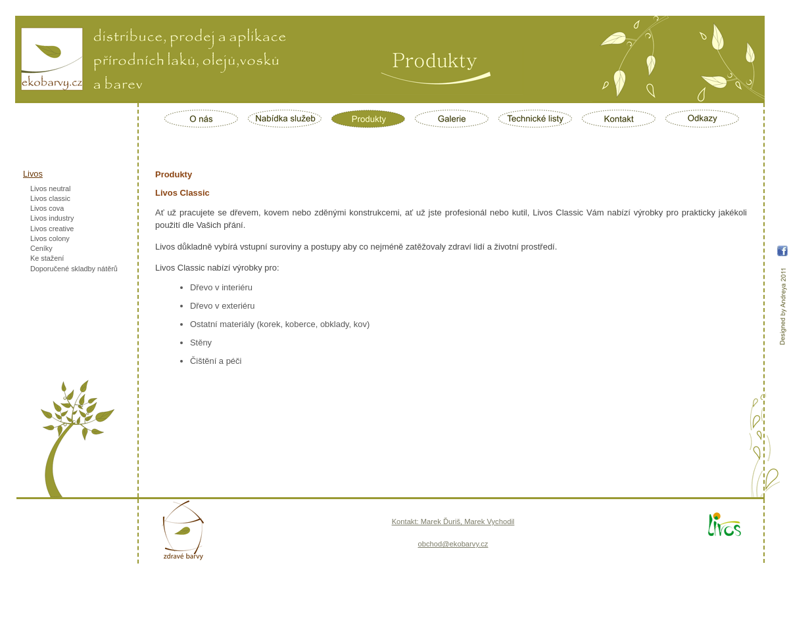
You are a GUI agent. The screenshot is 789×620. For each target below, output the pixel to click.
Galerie (451, 118)
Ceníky (41, 248)
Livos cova (47, 208)
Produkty (368, 118)
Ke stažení (47, 258)
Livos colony (50, 238)
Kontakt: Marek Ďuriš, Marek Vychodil (453, 521)
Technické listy (535, 118)
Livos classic (50, 198)
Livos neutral (50, 188)
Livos (33, 174)
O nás (201, 118)
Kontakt (618, 118)
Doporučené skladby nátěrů (74, 269)
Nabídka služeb (284, 118)
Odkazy (702, 118)
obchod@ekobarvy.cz (453, 544)
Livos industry (52, 218)
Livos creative (52, 228)
